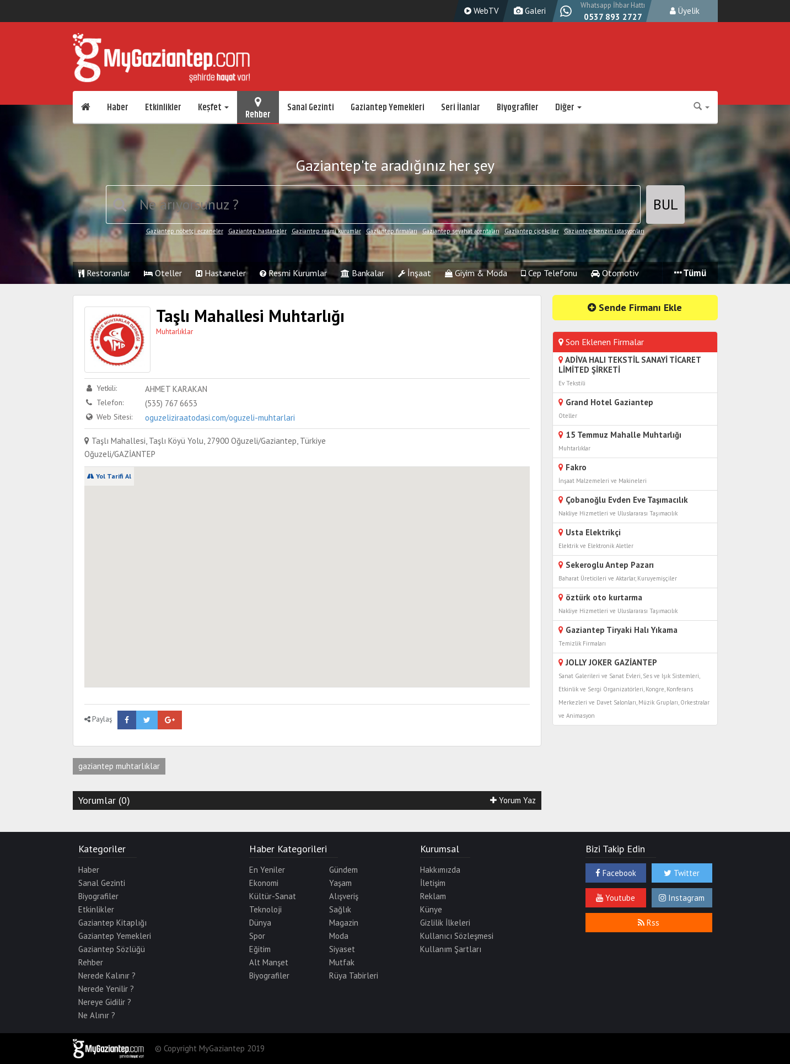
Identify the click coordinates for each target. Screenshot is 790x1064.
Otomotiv (615, 272)
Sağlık (340, 909)
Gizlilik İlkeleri (445, 922)
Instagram (682, 898)
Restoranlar (104, 272)
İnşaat (414, 272)
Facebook (615, 873)
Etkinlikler (163, 107)
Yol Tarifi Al (109, 476)
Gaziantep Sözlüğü (111, 949)
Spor (257, 936)
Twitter (682, 873)
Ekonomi (263, 883)
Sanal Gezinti (310, 107)
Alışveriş (343, 896)
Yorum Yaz (513, 800)
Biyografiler (518, 107)
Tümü (690, 273)
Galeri (528, 11)
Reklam (433, 896)
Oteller (163, 272)
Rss (648, 922)
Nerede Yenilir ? (106, 989)
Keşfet (213, 107)
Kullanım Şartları (450, 949)
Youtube (615, 898)
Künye (431, 909)
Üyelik (685, 11)
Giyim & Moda (476, 272)
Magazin (343, 922)
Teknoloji (265, 909)
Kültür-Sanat (272, 896)
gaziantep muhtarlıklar (119, 766)
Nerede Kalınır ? (107, 975)
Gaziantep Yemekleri (387, 107)
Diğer (568, 107)
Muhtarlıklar (174, 331)
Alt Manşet (268, 962)
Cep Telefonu (549, 272)
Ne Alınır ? (96, 1015)
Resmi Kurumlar (293, 272)
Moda (338, 936)
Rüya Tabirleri (353, 975)
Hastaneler (221, 272)
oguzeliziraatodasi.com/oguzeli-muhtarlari (220, 418)
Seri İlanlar (460, 107)
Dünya (260, 922)
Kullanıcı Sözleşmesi (456, 936)
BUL (665, 204)
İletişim (432, 883)
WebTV (480, 11)
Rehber (258, 107)
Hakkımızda (440, 869)
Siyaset (342, 949)
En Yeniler (267, 869)
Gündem (343, 869)
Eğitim (260, 949)
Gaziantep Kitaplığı (112, 922)
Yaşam (340, 883)
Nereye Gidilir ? (104, 1002)
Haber (117, 107)
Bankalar (362, 272)
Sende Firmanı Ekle (635, 307)
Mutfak (341, 962)
